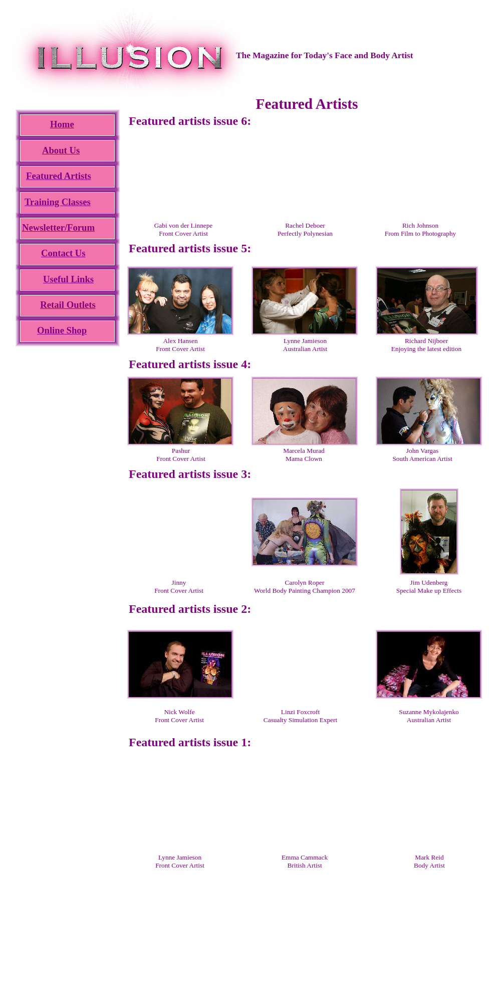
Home (62, 124)
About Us (61, 150)
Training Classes (58, 202)
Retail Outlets (67, 304)
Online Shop (62, 330)
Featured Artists (58, 176)
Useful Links (68, 279)
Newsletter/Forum (58, 227)
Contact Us (63, 253)
